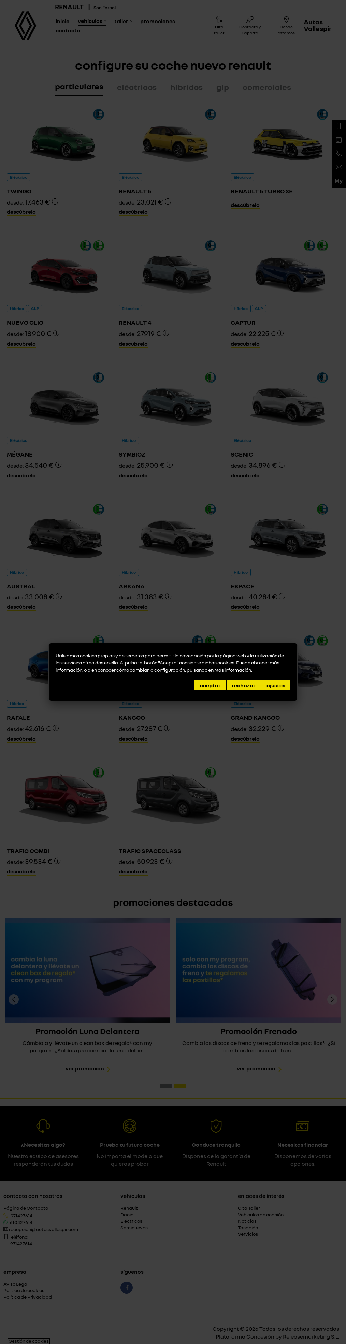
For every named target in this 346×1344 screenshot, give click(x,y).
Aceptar (210, 685)
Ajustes (275, 685)
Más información (232, 670)
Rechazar (244, 685)
